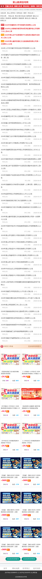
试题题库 (15, 9)
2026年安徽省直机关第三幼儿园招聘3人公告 (16, 200)
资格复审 (21, 18)
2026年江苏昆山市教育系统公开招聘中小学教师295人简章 (21, 110)
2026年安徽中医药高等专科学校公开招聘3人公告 (18, 130)
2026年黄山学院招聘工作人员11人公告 (14, 305)
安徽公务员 (9, 6)
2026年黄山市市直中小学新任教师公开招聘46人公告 (19, 242)
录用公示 (3, 20)
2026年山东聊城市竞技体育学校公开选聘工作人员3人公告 (21, 93)
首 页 (2, 6)
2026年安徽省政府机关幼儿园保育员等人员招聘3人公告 (20, 311)
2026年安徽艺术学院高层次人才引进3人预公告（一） (19, 291)
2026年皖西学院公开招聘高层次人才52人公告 (16, 194)
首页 (5, 568)
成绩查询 (15, 18)
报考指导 (29, 16)
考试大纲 (18, 16)
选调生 (33, 6)
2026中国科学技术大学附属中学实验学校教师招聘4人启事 (21, 159)
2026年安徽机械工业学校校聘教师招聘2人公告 (17, 331)
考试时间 (8, 18)
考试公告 (30, 13)
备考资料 (9, 9)
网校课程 (39, 9)
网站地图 (15, 568)
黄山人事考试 (11, 13)
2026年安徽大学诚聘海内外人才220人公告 (15, 338)
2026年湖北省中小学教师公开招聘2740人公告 (16, 143)
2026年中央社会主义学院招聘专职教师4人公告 (17, 269)
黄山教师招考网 (20, 2)
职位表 (23, 16)
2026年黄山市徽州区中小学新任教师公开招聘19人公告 (20, 255)
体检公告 (34, 18)
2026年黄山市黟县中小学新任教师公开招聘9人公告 (18, 275)
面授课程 (33, 9)
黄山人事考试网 (6, 2)
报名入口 (36, 16)
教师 (25, 13)
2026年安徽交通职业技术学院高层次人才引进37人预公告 (20, 298)
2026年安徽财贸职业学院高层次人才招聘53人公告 (18, 318)
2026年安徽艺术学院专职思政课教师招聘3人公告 (18, 77)
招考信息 (3, 9)
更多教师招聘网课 (29, 559)
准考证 (2, 18)
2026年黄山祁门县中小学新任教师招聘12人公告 (17, 262)
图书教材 (27, 9)
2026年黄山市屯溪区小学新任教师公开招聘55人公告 (19, 235)
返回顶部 (36, 568)
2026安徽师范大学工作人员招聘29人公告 (15, 116)
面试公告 (28, 18)
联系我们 (26, 568)
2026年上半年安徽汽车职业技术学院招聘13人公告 (18, 48)
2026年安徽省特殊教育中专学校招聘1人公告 (16, 325)
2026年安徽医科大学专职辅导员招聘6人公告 (20, 25)
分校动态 (21, 9)
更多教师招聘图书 (34, 346)
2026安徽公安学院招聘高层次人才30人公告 (16, 123)
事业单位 (26, 6)
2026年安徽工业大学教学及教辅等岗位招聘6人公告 (18, 136)
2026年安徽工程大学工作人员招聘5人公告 (15, 71)
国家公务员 (18, 6)
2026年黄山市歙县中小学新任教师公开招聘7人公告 (18, 249)
